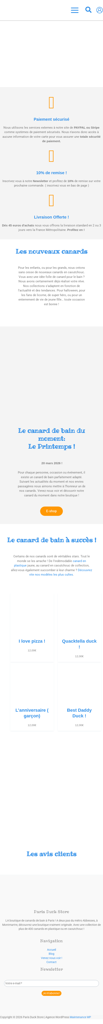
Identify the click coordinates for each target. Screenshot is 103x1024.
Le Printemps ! (51, 439)
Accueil (51, 949)
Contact (51, 962)
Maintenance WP (80, 1017)
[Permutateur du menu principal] (75, 10)
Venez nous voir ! (51, 957)
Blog (51, 953)
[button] (88, 10)
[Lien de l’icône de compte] (99, 10)
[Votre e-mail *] (51, 983)
